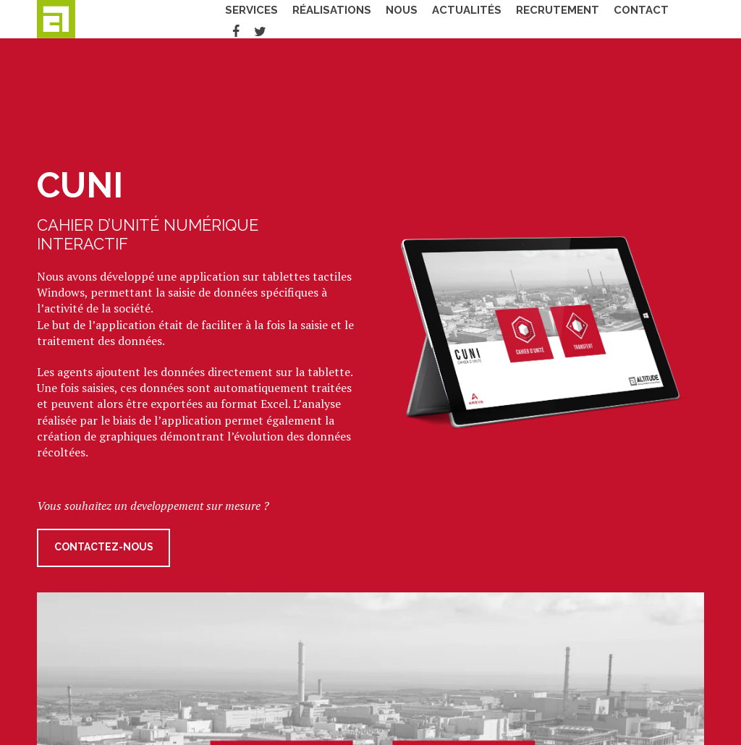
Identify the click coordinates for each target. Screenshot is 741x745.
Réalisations (313, 18)
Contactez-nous (103, 548)
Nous (383, 18)
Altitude (84, 19)
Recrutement (539, 18)
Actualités (448, 18)
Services (233, 18)
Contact (623, 18)
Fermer (696, 77)
